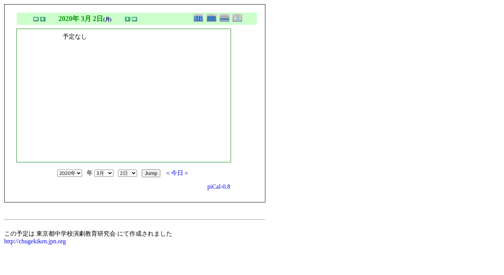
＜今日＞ (177, 173)
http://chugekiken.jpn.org (35, 241)
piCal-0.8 (218, 186)
